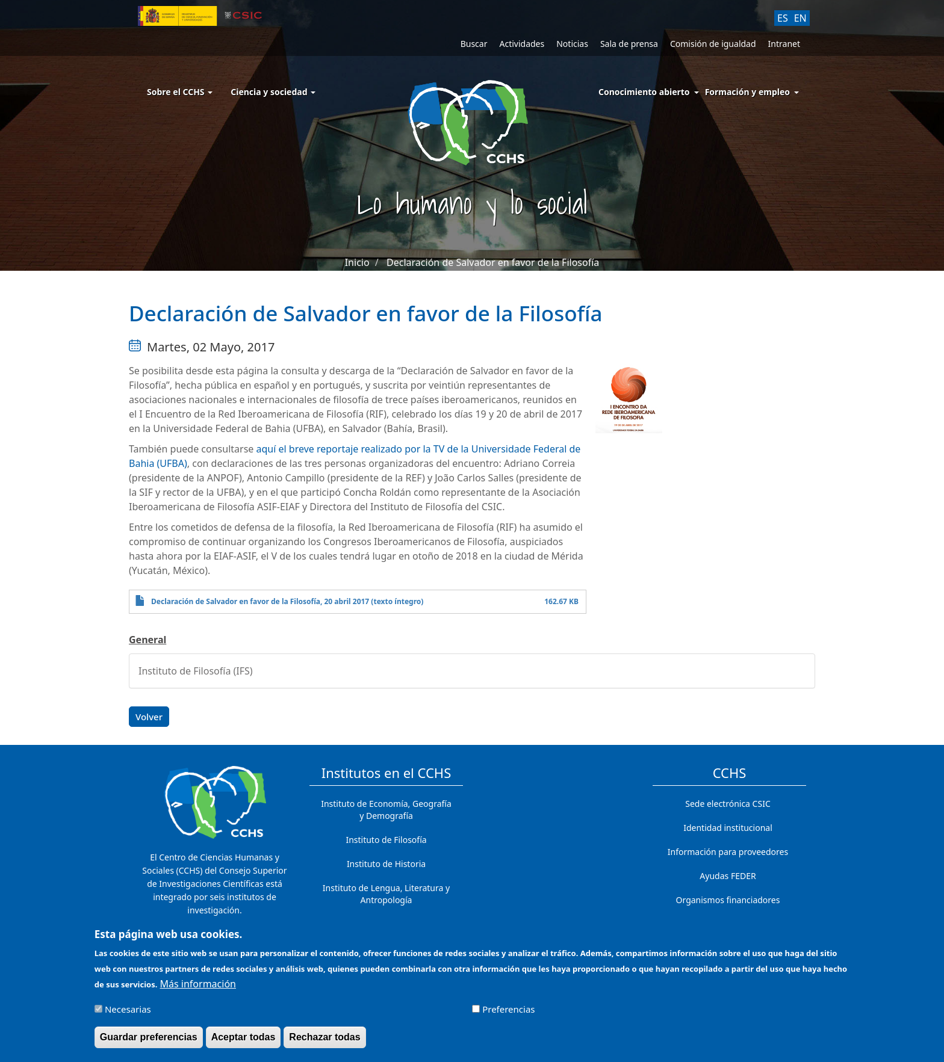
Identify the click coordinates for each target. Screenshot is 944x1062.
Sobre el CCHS (180, 91)
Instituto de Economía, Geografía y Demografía (386, 809)
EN (800, 18)
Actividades (521, 43)
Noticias (572, 43)
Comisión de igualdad (713, 43)
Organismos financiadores (728, 900)
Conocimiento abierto (644, 91)
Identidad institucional (727, 827)
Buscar (474, 43)
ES (782, 18)
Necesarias (128, 1014)
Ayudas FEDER (728, 875)
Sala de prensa (629, 43)
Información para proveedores (728, 851)
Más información (198, 989)
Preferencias (508, 1014)
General (147, 639)
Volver (149, 717)
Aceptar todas (243, 1042)
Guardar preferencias (148, 1042)
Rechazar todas (324, 1042)
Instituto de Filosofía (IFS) (195, 671)
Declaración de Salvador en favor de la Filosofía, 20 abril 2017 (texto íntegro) (287, 601)
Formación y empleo (747, 91)
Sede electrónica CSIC (727, 803)
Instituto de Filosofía (386, 839)
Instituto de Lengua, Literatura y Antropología (386, 894)
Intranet (784, 43)
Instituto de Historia (386, 863)
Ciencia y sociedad (273, 91)
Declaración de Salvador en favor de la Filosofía (493, 262)
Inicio (357, 262)
